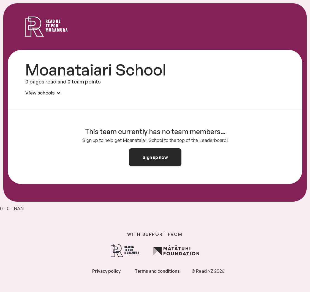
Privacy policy (106, 271)
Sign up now (155, 157)
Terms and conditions (157, 271)
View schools (42, 93)
